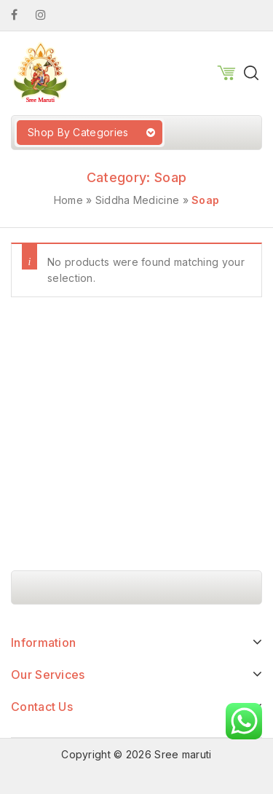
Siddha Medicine (137, 200)
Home (68, 200)
